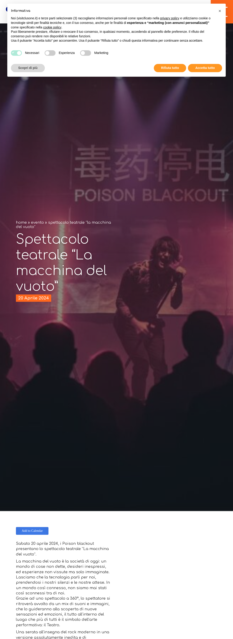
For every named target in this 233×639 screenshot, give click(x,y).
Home (21, 222)
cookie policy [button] (52, 27)
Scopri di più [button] (28, 68)
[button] (219, 11)
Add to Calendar (32, 530)
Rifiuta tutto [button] (170, 68)
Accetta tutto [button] (205, 68)
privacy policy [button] (169, 18)
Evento (37, 222)
